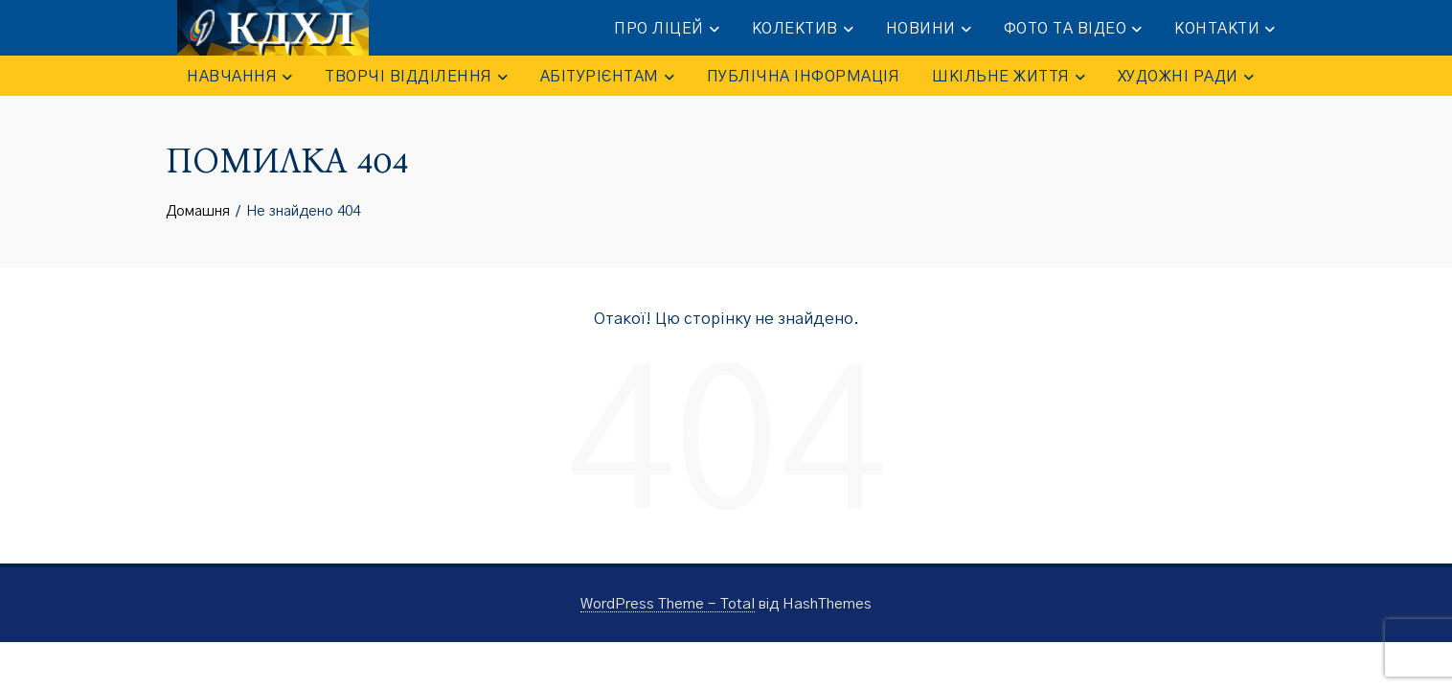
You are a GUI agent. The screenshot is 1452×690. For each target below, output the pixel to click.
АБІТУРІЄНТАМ (607, 77)
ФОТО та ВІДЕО (1073, 29)
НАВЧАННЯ (239, 77)
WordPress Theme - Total (667, 604)
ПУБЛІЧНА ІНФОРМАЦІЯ (803, 76)
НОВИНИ (928, 29)
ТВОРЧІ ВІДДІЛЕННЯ (416, 77)
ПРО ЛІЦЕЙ (666, 29)
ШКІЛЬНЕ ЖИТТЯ (1008, 77)
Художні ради (1186, 77)
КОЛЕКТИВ (802, 29)
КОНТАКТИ (1224, 29)
